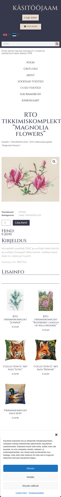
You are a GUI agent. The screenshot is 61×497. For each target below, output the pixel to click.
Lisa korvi (21, 222)
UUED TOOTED (30, 88)
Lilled (21, 215)
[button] (56, 434)
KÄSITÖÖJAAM (35, 8)
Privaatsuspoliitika (36, 493)
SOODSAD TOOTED (31, 81)
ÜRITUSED (30, 69)
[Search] (57, 44)
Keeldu (30, 477)
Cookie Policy (21, 493)
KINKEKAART (30, 100)
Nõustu (30, 468)
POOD (30, 62)
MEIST (30, 75)
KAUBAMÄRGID (30, 94)
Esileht (5, 142)
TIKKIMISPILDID (19, 142)
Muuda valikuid (30, 485)
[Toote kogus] (6, 223)
